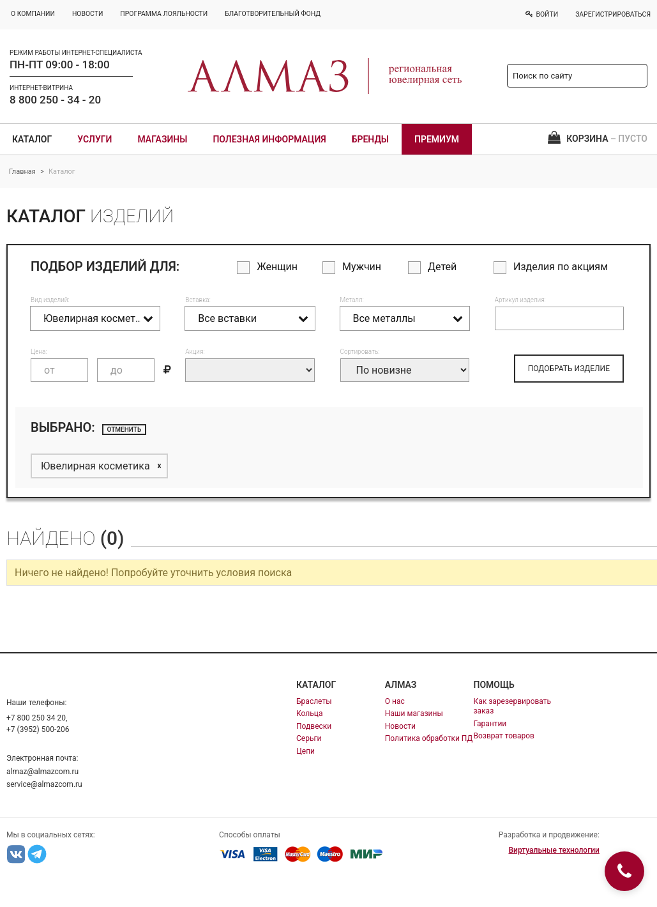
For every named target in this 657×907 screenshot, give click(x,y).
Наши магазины (414, 713)
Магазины (162, 139)
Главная (22, 171)
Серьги (308, 738)
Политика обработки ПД (429, 738)
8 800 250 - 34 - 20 (55, 99)
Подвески (313, 726)
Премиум (436, 139)
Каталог (32, 139)
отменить (124, 429)
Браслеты (313, 701)
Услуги (94, 139)
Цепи (305, 751)
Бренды (370, 139)
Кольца (309, 713)
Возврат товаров (504, 735)
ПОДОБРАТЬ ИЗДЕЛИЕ (569, 368)
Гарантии (490, 723)
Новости (400, 726)
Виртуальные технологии (553, 850)
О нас (395, 701)
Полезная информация (269, 139)
